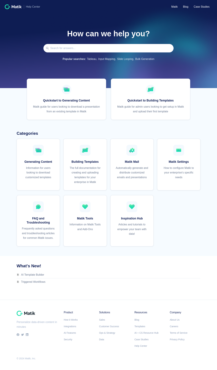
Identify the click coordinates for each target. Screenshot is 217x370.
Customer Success (109, 326)
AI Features (70, 332)
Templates (139, 326)
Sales (102, 319)
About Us (175, 319)
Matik (174, 6)
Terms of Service (179, 332)
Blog (186, 6)
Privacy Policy (177, 339)
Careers (174, 326)
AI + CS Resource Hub (146, 332)
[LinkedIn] (27, 335)
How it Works (71, 319)
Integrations (70, 326)
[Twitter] (22, 335)
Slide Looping (125, 59)
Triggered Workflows (33, 281)
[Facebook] (18, 335)
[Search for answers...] (108, 48)
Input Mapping (106, 59)
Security (68, 339)
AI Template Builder (32, 274)
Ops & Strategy (107, 332)
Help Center (140, 346)
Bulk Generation (144, 59)
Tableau (91, 59)
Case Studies (202, 6)
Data (101, 339)
